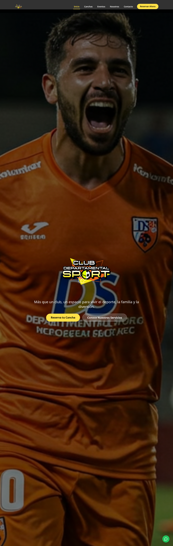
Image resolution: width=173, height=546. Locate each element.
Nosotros (114, 6)
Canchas (88, 6)
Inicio (76, 7)
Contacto (128, 6)
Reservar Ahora (147, 6)
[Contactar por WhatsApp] (165, 538)
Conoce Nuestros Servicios (104, 317)
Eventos (101, 6)
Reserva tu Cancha (63, 317)
